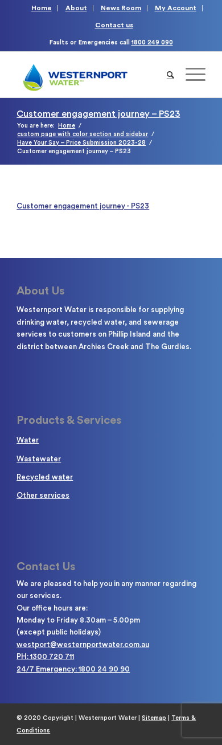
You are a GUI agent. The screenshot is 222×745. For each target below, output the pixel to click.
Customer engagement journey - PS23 (83, 206)
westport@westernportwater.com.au (83, 644)
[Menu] (189, 74)
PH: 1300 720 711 (45, 656)
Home (41, 8)
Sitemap (154, 718)
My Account (175, 8)
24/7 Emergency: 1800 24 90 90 (73, 669)
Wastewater (39, 458)
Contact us (114, 25)
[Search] (170, 74)
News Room (121, 8)
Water (28, 440)
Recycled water (45, 477)
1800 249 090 (152, 42)
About (76, 8)
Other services (43, 495)
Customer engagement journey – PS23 (98, 113)
